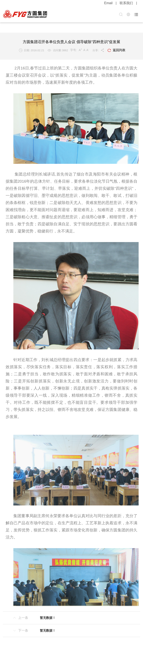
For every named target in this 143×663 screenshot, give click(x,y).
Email (108, 3)
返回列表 (116, 50)
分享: (98, 50)
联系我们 (126, 3)
